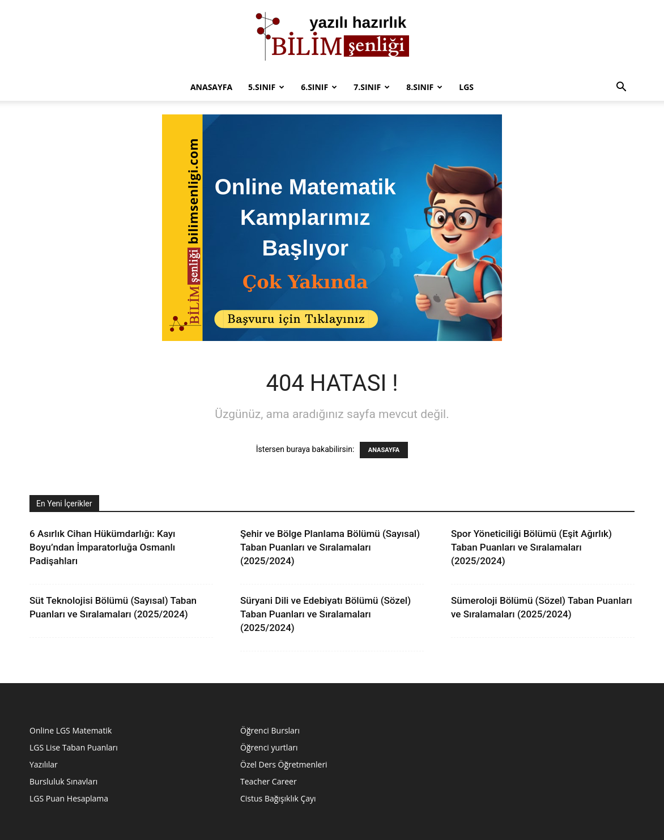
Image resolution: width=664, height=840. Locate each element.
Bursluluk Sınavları (63, 781)
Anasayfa (211, 87)
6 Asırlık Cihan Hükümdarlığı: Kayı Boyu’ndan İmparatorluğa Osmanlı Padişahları (102, 547)
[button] (621, 88)
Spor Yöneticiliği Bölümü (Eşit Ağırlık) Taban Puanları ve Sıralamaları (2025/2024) (531, 547)
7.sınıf (372, 87)
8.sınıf (424, 87)
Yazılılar (43, 764)
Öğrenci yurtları (268, 747)
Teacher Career (268, 781)
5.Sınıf (266, 87)
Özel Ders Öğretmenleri (283, 764)
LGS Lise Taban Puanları (73, 747)
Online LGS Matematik (70, 730)
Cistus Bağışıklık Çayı (278, 798)
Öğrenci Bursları (270, 730)
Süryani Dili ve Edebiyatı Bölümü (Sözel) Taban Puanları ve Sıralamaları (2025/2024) (325, 614)
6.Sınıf (319, 87)
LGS (466, 87)
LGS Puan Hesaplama (68, 798)
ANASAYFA (383, 450)
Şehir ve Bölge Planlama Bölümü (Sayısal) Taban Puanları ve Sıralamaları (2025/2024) (330, 547)
